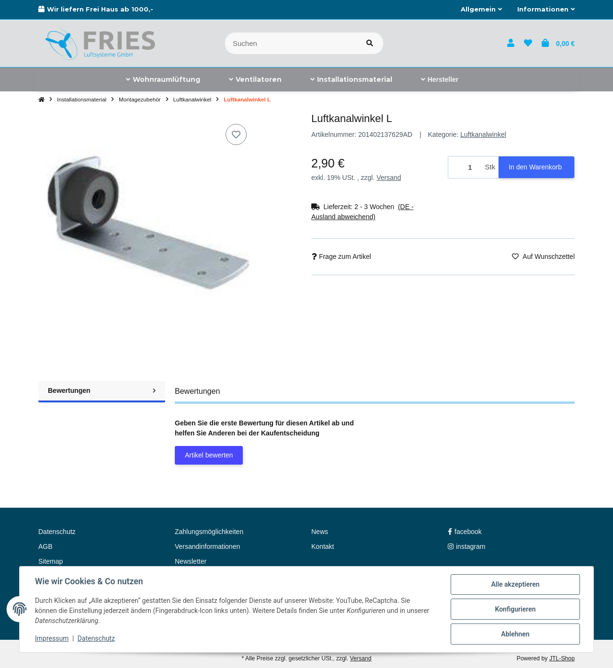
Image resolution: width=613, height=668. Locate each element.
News (319, 531)
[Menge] (465, 167)
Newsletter (190, 561)
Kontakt (322, 546)
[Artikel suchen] (369, 43)
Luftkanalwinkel (483, 134)
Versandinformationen (207, 546)
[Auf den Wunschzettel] (236, 134)
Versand (388, 177)
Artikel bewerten (209, 455)
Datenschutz (96, 638)
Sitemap (50, 561)
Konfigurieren (515, 609)
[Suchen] (291, 43)
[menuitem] (163, 79)
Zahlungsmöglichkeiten (209, 531)
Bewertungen (102, 390)
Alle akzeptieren (515, 584)
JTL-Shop (562, 658)
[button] (481, 9)
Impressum (51, 638)
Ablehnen (515, 634)
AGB (45, 546)
